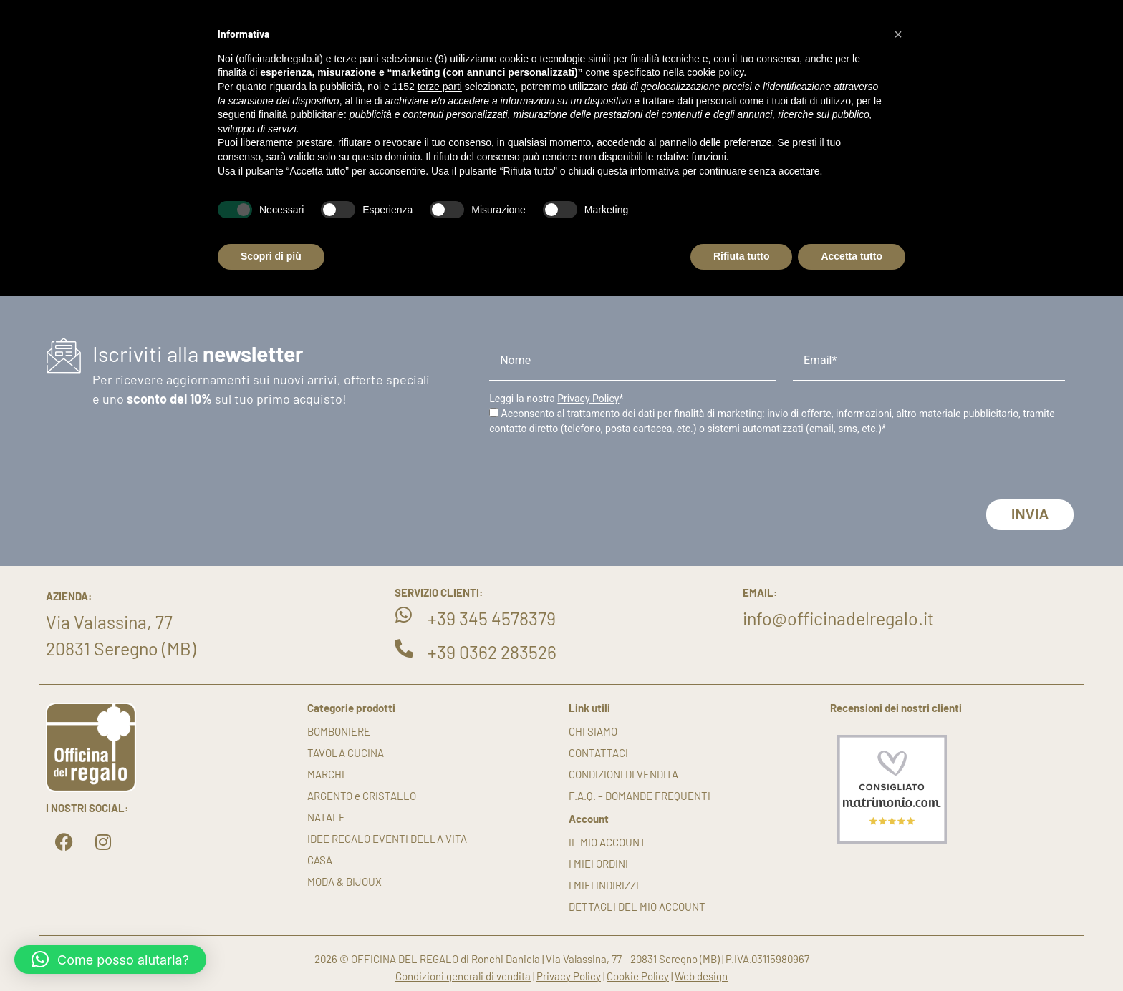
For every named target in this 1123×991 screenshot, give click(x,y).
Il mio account (607, 842)
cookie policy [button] (715, 72)
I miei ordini (598, 863)
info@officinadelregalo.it (838, 618)
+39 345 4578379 (492, 618)
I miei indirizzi (604, 885)
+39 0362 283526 (492, 652)
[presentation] (598, 471)
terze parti (440, 86)
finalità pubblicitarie (301, 114)
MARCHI (325, 774)
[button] (110, 959)
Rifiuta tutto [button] (741, 256)
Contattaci (598, 752)
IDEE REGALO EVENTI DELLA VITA (387, 838)
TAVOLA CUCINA (345, 752)
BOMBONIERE (338, 731)
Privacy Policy (588, 398)
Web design (701, 976)
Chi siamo (593, 731)
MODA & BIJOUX (344, 881)
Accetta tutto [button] (851, 256)
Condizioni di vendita (623, 774)
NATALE (326, 817)
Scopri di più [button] (271, 256)
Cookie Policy (638, 976)
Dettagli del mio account (637, 906)
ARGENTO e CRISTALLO (361, 795)
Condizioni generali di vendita (463, 976)
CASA (319, 860)
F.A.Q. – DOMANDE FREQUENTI (639, 795)
